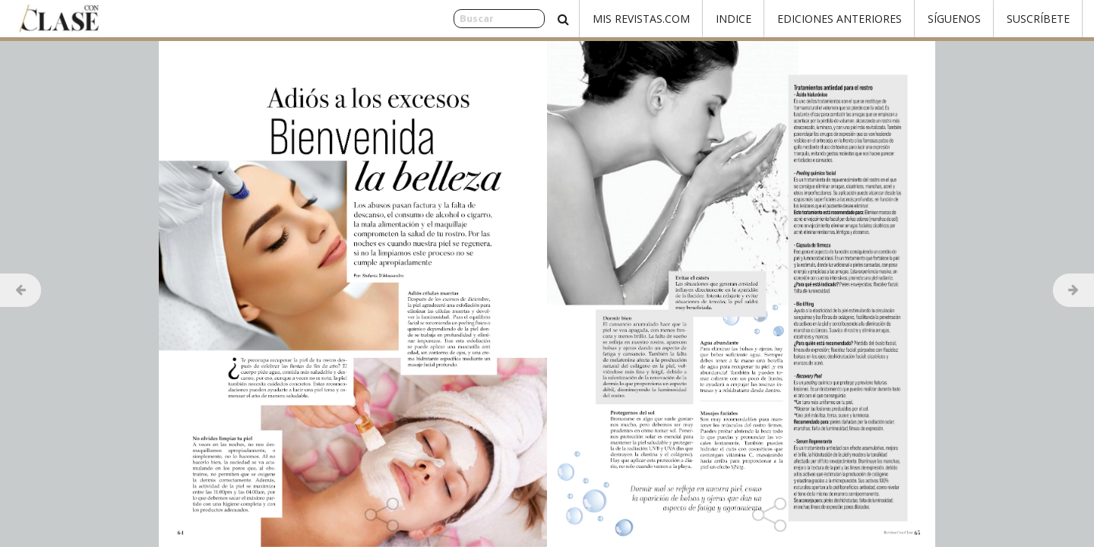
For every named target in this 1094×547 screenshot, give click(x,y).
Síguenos (954, 18)
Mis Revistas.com (641, 18)
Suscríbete (1038, 18)
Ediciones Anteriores (839, 18)
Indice (733, 18)
